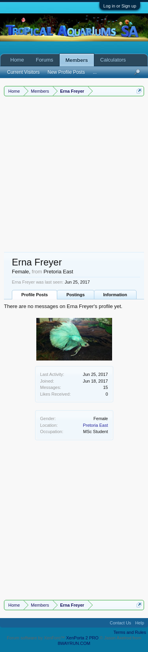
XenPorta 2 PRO (82, 637)
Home (17, 60)
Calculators (113, 60)
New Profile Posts (66, 72)
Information (115, 294)
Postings (75, 294)
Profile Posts (34, 294)
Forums (44, 60)
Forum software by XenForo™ (36, 637)
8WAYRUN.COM (74, 643)
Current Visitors (23, 72)
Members (77, 60)
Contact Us (120, 622)
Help (139, 622)
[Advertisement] (74, 174)
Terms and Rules (129, 632)
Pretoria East (95, 425)
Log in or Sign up (119, 6)
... (95, 72)
